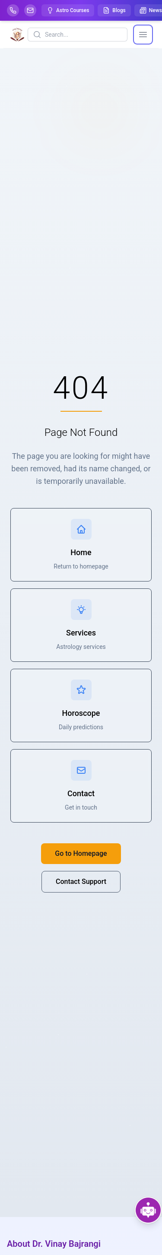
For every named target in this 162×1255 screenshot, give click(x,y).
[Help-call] (13, 10)
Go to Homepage (81, 853)
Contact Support (81, 881)
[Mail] (30, 10)
